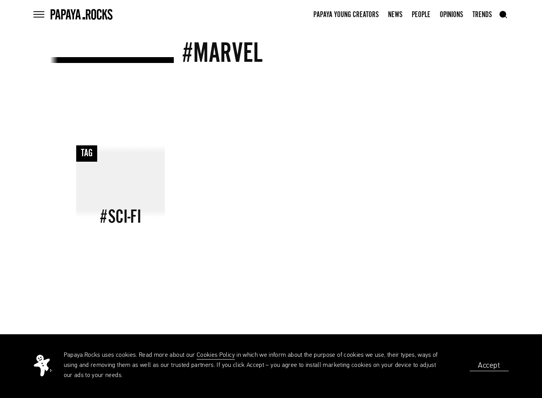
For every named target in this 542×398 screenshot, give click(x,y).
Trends (482, 14)
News (395, 14)
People (421, 14)
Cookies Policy (216, 355)
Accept (489, 365)
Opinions (451, 14)
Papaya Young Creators (346, 14)
